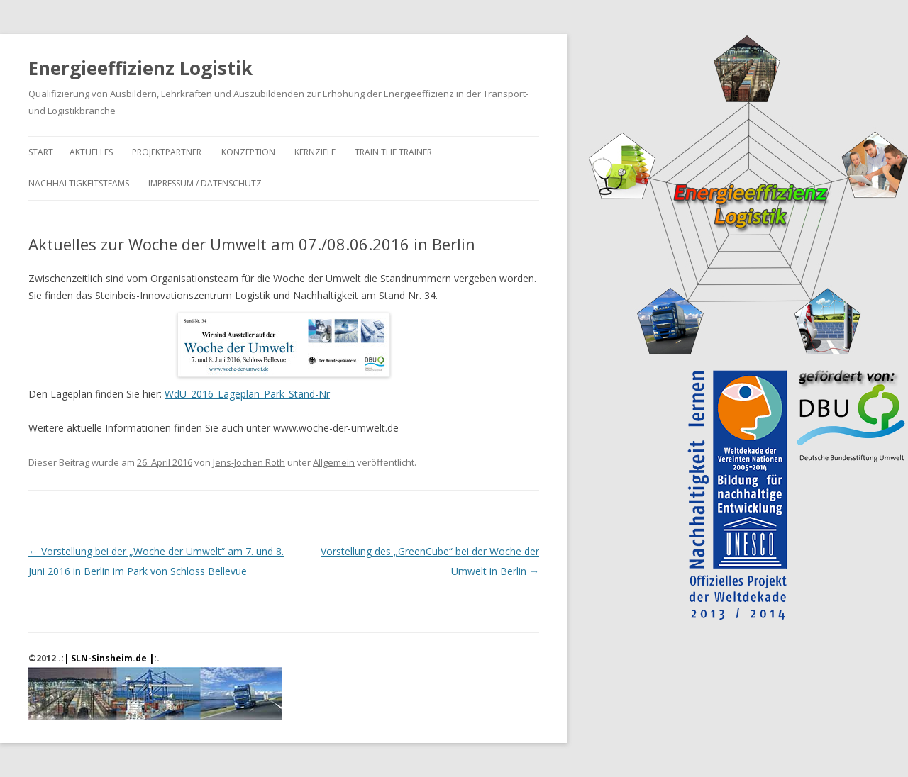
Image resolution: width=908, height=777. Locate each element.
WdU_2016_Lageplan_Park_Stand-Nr (247, 394)
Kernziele (315, 152)
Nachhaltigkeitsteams (78, 183)
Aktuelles (91, 152)
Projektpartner (166, 152)
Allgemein (334, 462)
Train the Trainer (393, 152)
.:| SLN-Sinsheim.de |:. (109, 658)
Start (40, 152)
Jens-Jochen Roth (249, 462)
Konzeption (248, 152)
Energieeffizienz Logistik (140, 68)
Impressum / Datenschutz (205, 183)
